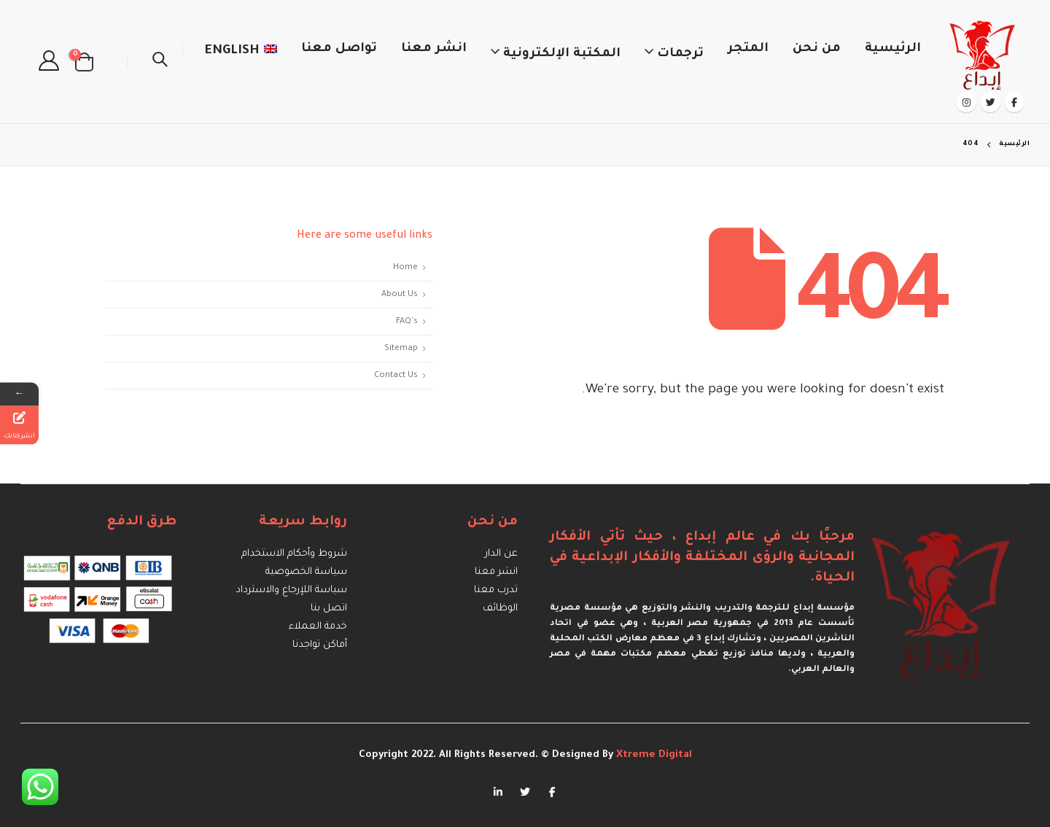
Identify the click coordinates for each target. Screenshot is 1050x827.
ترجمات (680, 54)
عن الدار (501, 553)
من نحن (817, 49)
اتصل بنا (329, 608)
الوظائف (500, 608)
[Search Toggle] (159, 62)
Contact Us (396, 375)
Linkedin (498, 791)
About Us (399, 294)
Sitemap (401, 348)
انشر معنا (434, 49)
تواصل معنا (339, 49)
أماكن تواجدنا (319, 645)
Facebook (552, 791)
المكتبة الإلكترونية (562, 54)
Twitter (525, 791)
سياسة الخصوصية (306, 572)
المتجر (748, 49)
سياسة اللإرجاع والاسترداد (291, 590)
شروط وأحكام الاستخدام (294, 553)
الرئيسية (893, 49)
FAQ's (407, 321)
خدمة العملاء (318, 626)
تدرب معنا (496, 590)
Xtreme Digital (652, 755)
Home (405, 267)
